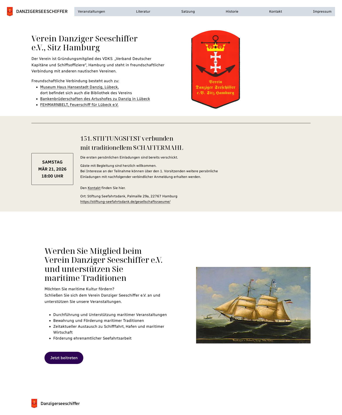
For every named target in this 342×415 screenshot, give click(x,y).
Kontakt (94, 188)
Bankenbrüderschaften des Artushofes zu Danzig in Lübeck (95, 98)
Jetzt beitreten (64, 357)
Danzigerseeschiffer (41, 11)
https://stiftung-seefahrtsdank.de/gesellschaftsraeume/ (125, 202)
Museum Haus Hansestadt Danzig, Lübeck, (79, 87)
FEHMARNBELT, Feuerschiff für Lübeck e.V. (79, 104)
